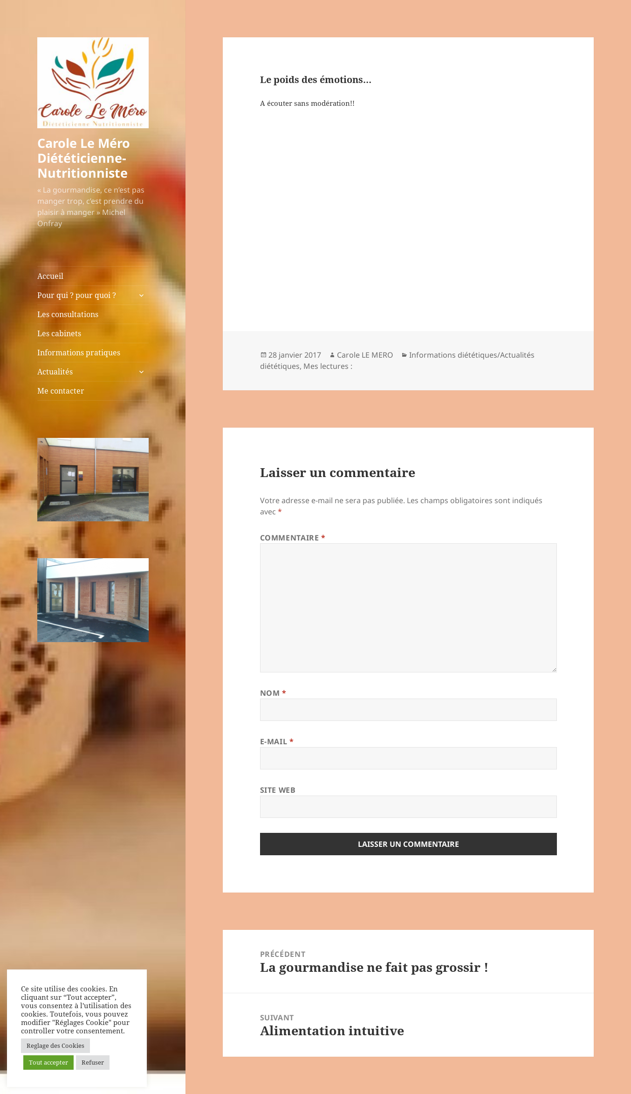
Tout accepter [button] (48, 1062)
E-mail (277, 741)
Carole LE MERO (365, 355)
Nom (273, 693)
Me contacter (60, 391)
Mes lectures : (327, 366)
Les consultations (67, 314)
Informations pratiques (78, 352)
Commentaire (293, 538)
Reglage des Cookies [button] (55, 1045)
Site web (278, 790)
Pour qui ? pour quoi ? (76, 295)
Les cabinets (59, 333)
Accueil (50, 276)
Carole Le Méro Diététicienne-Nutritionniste (83, 157)
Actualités (55, 372)
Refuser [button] (93, 1062)
